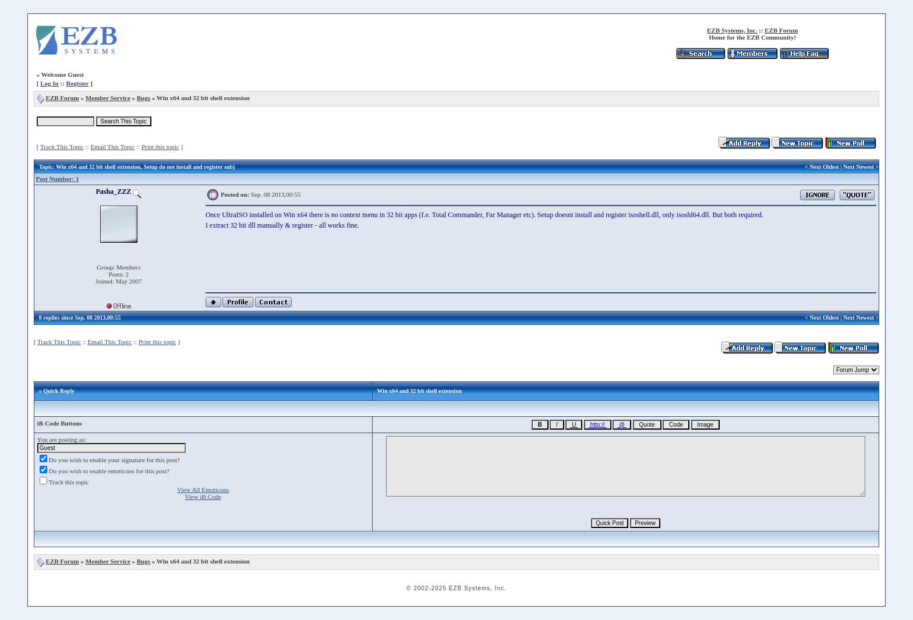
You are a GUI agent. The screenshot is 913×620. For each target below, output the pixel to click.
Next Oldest (823, 167)
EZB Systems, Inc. (732, 30)
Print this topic (160, 146)
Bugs (143, 97)
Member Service (108, 97)
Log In (49, 83)
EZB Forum (781, 30)
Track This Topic (62, 146)
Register (77, 83)
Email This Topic (112, 146)
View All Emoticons (203, 489)
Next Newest (858, 167)
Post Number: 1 (57, 178)
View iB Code (203, 496)
